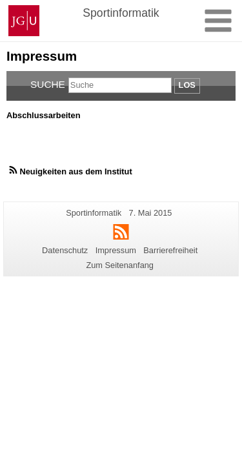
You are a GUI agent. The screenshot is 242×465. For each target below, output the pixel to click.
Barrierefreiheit (170, 250)
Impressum (116, 250)
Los (187, 85)
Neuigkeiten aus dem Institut (75, 171)
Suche (47, 84)
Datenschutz (65, 250)
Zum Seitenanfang (120, 265)
